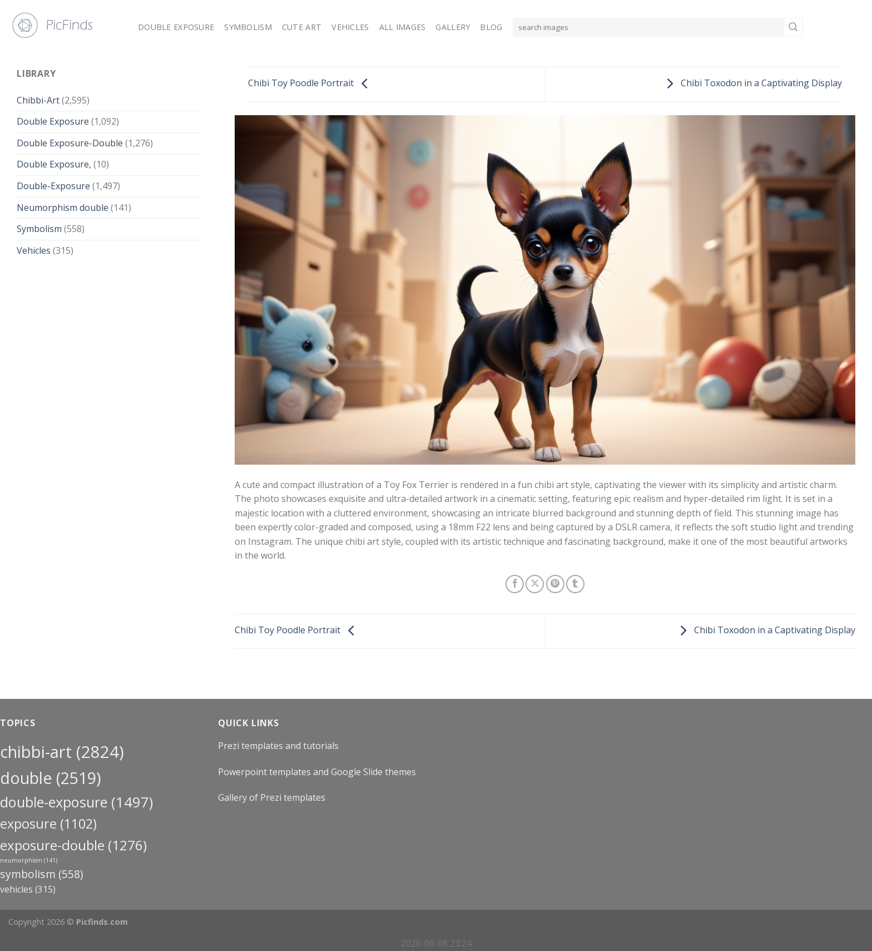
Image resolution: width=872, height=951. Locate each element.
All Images (402, 27)
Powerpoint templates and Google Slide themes (317, 772)
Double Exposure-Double (70, 143)
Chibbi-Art (38, 100)
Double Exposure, (54, 164)
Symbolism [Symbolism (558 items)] (41, 873)
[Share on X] (535, 584)
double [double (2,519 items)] (50, 778)
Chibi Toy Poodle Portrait (311, 83)
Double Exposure (176, 27)
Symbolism (248, 27)
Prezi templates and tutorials (278, 746)
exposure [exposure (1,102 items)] (48, 823)
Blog (491, 27)
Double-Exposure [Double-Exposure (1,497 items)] (76, 801)
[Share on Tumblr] (575, 584)
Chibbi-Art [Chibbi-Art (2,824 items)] (62, 752)
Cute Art (301, 27)
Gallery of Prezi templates (271, 797)
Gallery (452, 27)
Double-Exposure (53, 186)
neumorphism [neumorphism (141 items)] (28, 860)
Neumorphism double (62, 207)
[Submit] (793, 27)
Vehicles (350, 27)
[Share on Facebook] (515, 584)
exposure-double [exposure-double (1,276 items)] (73, 845)
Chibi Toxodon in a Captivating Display (751, 83)
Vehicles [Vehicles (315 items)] (28, 889)
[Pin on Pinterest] (555, 584)
